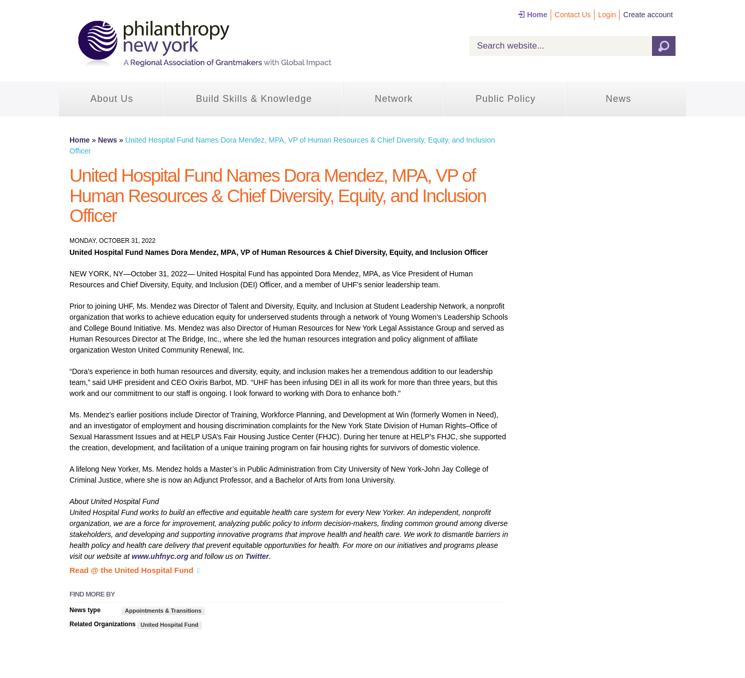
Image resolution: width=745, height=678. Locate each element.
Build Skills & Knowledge (254, 98)
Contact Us (573, 14)
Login (607, 14)
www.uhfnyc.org (160, 556)
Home (537, 14)
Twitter (257, 556)
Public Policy (505, 98)
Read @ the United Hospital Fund (131, 570)
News (618, 98)
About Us (111, 98)
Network (394, 98)
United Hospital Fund (170, 625)
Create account (648, 14)
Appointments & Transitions (163, 610)
